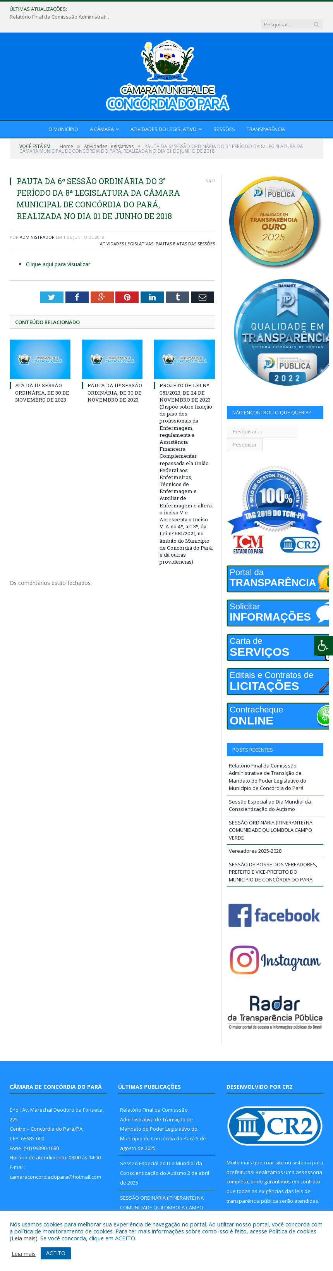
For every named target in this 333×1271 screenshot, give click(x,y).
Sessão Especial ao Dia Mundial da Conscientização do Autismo (270, 790)
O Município (63, 113)
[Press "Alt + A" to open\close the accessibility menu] (323, 645)
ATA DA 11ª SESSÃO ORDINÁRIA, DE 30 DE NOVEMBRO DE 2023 (42, 377)
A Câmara (102, 113)
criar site (274, 1147)
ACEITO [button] (55, 1253)
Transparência (266, 113)
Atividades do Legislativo (163, 113)
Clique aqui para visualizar (58, 249)
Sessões (224, 113)
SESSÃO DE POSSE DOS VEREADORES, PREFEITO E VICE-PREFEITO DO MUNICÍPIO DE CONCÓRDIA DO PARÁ (273, 857)
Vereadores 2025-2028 (255, 835)
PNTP (259, 1203)
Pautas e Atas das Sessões (185, 228)
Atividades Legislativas (126, 228)
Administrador (37, 222)
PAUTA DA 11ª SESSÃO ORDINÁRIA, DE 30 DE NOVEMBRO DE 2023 (115, 377)
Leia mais (24, 1238)
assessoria (309, 1157)
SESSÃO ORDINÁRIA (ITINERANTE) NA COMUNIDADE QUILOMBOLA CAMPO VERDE (270, 815)
